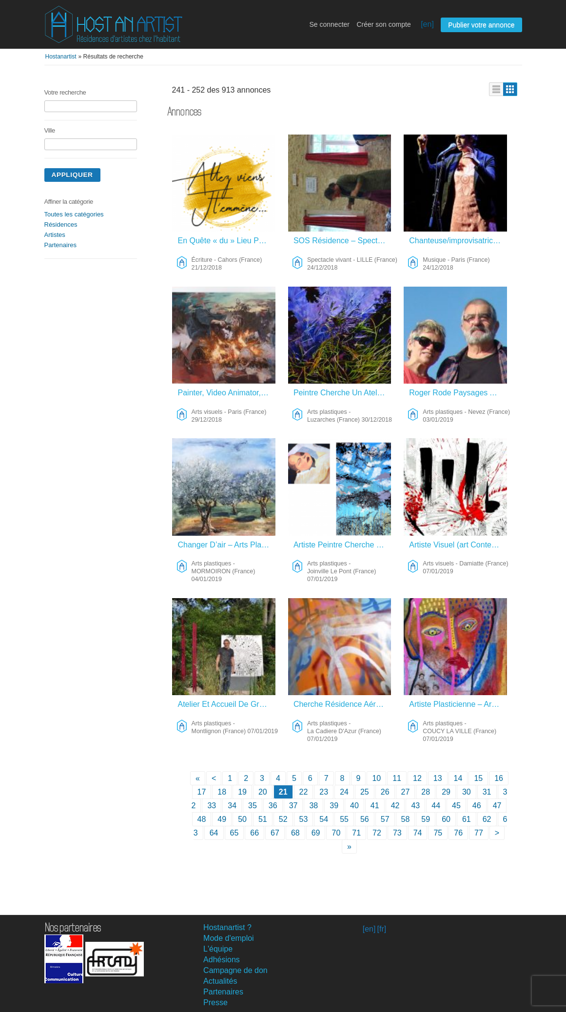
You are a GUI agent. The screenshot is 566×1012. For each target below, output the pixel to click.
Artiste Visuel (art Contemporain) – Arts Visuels (458, 545)
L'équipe (218, 949)
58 (405, 819)
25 (364, 792)
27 (405, 792)
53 (303, 819)
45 (456, 805)
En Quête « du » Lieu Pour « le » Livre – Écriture (227, 240)
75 (437, 833)
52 (283, 819)
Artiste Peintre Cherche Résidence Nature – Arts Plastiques (342, 545)
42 (395, 805)
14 (458, 778)
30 (466, 792)
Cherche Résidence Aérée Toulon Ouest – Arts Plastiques (342, 704)
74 (417, 833)
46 (476, 805)
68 (295, 833)
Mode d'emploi (228, 938)
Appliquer (72, 174)
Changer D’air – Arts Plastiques (227, 545)
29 (446, 792)
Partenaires (60, 245)
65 (234, 833)
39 (334, 805)
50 (242, 819)
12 (417, 778)
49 (221, 819)
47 (497, 805)
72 (376, 833)
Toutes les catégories (74, 214)
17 (201, 792)
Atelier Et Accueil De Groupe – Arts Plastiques (227, 704)
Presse (215, 1002)
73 (397, 833)
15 (478, 778)
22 (303, 792)
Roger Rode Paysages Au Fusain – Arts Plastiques (458, 393)
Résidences (61, 224)
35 (252, 805)
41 (375, 805)
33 (211, 805)
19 (242, 792)
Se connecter (329, 24)
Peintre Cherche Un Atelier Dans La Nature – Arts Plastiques (342, 393)
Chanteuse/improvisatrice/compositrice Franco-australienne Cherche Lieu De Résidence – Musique (458, 240)
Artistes (54, 234)
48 (201, 819)
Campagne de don (235, 970)
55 (344, 819)
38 (313, 805)
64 (214, 833)
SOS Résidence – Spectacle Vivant (342, 240)
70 (336, 833)
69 (316, 833)
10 (376, 778)
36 (273, 805)
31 (487, 792)
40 (354, 805)
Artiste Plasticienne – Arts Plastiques (458, 704)
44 (435, 805)
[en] (427, 24)
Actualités (220, 981)
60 (446, 819)
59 (425, 819)
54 (323, 819)
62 (487, 819)
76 (458, 833)
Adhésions (221, 959)
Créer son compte (383, 24)
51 (262, 819)
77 (478, 833)
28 (425, 792)
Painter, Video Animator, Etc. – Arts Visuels (227, 393)
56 (364, 819)
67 (275, 833)
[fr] (382, 929)
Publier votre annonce (481, 25)
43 (415, 805)
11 (396, 778)
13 (437, 778)
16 (498, 778)
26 (385, 792)
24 (344, 792)
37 (293, 805)
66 (254, 833)
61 (466, 819)
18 (221, 792)
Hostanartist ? (227, 927)
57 (385, 819)
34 (232, 805)
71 (356, 833)
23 (323, 792)
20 (262, 792)
